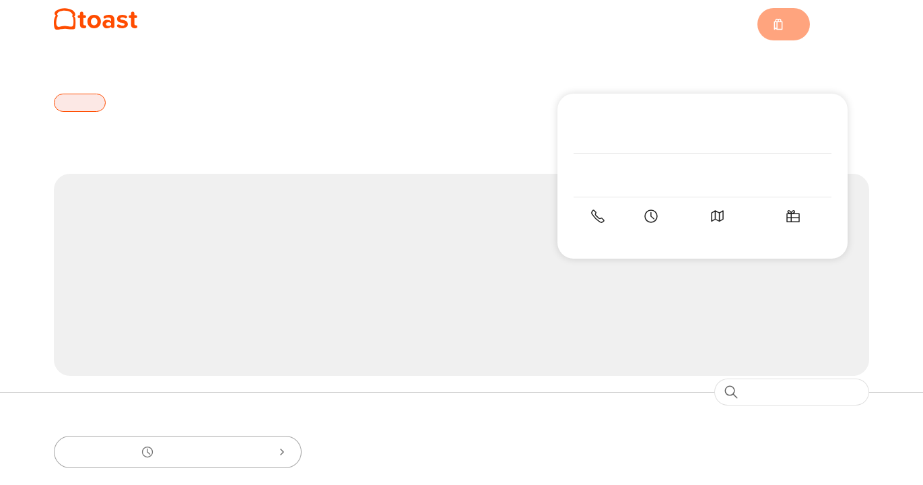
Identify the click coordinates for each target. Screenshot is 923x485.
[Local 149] (95, 19)
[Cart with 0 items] (782, 24)
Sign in (845, 24)
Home (68, 63)
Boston (120, 63)
